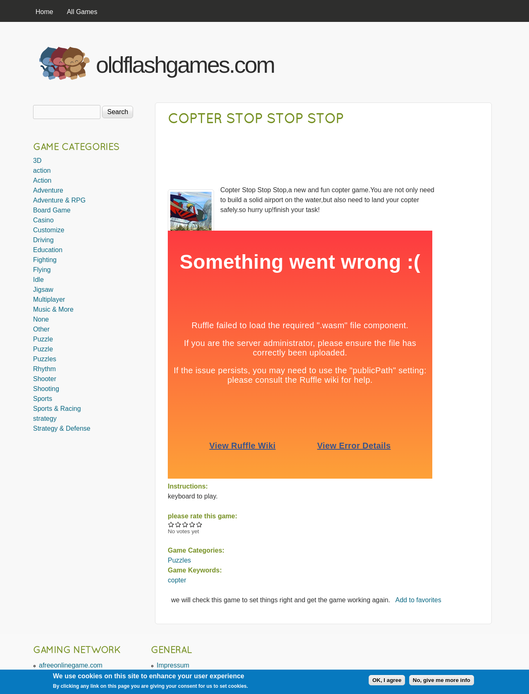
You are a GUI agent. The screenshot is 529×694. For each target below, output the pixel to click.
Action (42, 180)
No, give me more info (441, 680)
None (41, 319)
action (42, 170)
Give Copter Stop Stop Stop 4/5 (192, 524)
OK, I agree (386, 680)
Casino (43, 220)
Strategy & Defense (62, 428)
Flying (42, 269)
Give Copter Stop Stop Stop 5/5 (199, 524)
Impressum (173, 665)
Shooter (44, 378)
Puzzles (179, 560)
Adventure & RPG (59, 200)
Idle (38, 279)
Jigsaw (43, 289)
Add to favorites (418, 599)
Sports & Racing (57, 408)
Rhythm (44, 368)
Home (44, 11)
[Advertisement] (393, 61)
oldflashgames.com (185, 65)
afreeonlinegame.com (70, 665)
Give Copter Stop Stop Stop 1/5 (171, 524)
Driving (43, 239)
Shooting (46, 388)
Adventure (48, 190)
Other (41, 329)
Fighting (45, 259)
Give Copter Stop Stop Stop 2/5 (178, 524)
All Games (82, 11)
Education (47, 249)
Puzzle (43, 339)
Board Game (52, 210)
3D (37, 160)
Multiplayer (49, 299)
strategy (45, 418)
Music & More (53, 309)
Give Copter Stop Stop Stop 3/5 (185, 524)
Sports (42, 398)
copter (177, 580)
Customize (48, 230)
